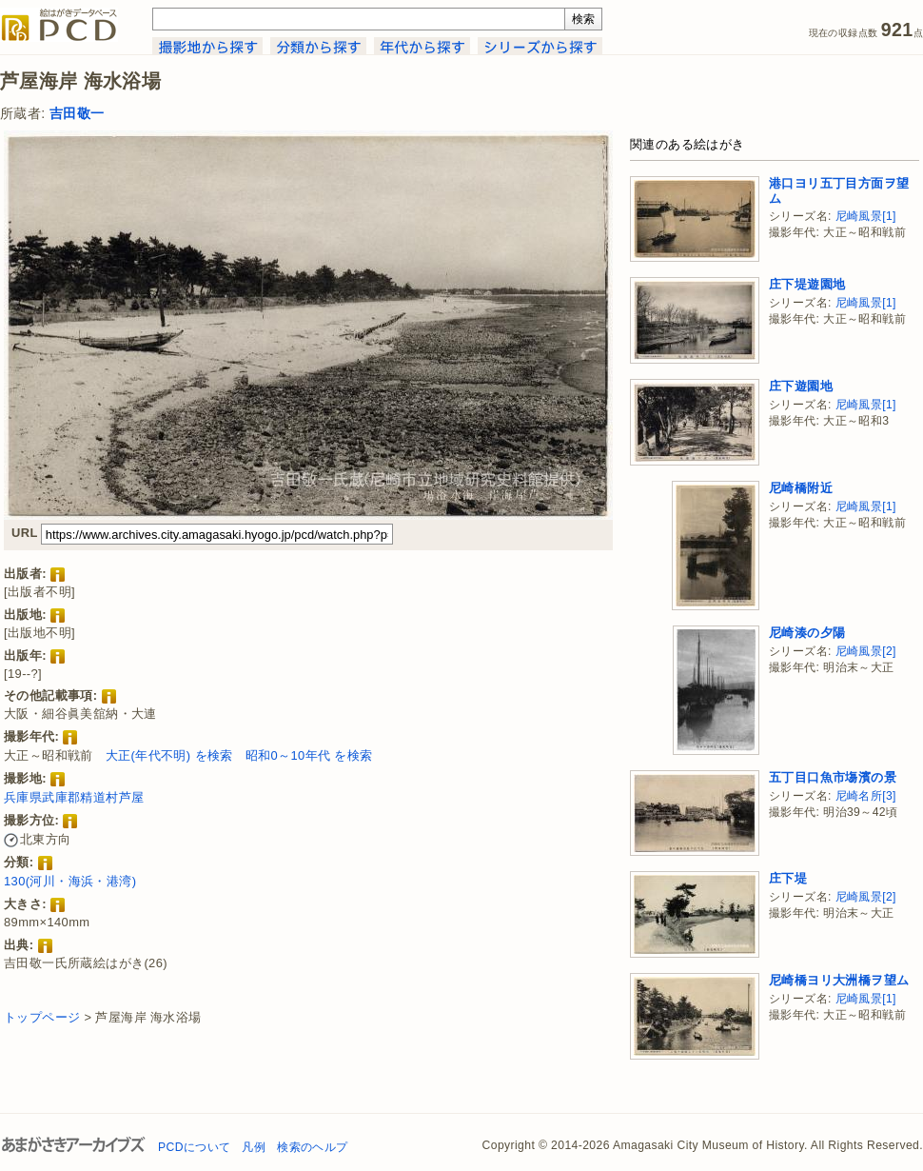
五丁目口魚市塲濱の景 (832, 777)
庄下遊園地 (801, 386)
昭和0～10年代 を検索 (309, 755)
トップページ (42, 1017)
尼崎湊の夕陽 (807, 632)
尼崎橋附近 (801, 488)
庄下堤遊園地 (807, 284)
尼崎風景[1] (865, 216)
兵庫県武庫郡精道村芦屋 (74, 797)
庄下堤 (788, 878)
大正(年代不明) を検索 (169, 755)
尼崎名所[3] (865, 796)
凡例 (253, 1147)
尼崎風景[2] (865, 651)
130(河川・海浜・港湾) (70, 881)
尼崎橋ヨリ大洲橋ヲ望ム (839, 980)
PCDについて (194, 1147)
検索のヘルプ (312, 1147)
